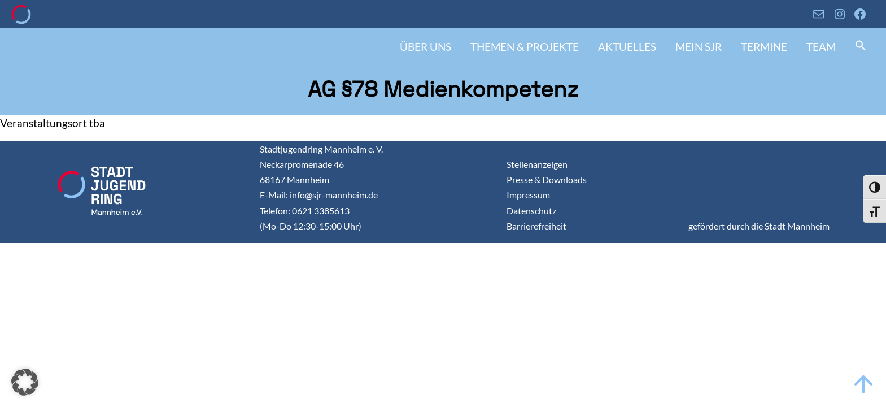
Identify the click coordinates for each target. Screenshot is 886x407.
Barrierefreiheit (536, 225)
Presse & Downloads (547, 179)
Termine (764, 46)
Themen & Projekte (524, 46)
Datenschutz (531, 210)
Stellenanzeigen (537, 164)
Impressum (528, 194)
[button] (860, 46)
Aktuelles (627, 46)
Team (821, 46)
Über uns (425, 46)
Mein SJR (698, 46)
